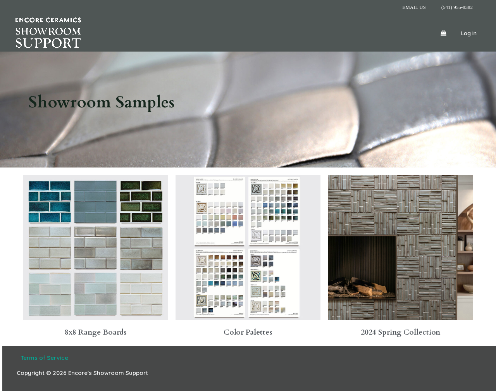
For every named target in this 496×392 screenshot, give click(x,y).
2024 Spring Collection (400, 332)
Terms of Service (42, 357)
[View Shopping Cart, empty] (443, 33)
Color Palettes (248, 332)
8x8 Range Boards (95, 332)
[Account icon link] (469, 33)
